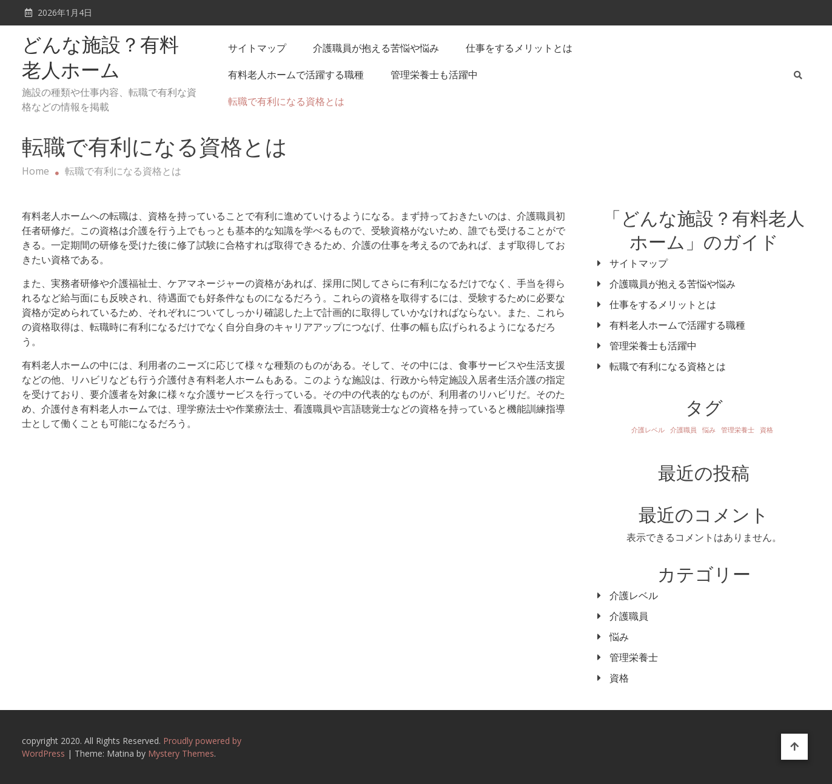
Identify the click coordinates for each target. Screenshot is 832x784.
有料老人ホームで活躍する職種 (296, 74)
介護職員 (628, 616)
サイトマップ (257, 48)
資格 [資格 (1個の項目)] (766, 430)
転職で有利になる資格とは (286, 101)
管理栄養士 (633, 657)
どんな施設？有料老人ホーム (100, 59)
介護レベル (633, 595)
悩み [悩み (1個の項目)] (709, 430)
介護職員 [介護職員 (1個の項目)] (683, 430)
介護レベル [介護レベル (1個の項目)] (648, 430)
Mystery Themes (181, 753)
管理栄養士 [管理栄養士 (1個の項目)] (737, 430)
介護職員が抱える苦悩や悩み (376, 48)
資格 (619, 678)
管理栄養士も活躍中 (434, 74)
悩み (619, 636)
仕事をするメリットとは (519, 48)
